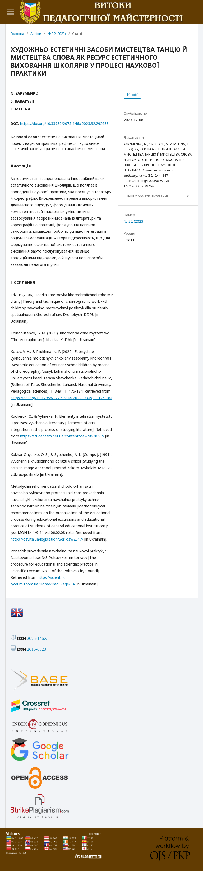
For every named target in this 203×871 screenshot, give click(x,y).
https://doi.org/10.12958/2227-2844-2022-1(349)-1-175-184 (61, 397)
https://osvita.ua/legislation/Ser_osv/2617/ (47, 539)
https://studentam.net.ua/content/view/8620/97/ (62, 436)
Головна (17, 33)
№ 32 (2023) (57, 33)
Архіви (35, 33)
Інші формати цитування (148, 196)
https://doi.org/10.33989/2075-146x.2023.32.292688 (64, 123)
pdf (134, 94)
